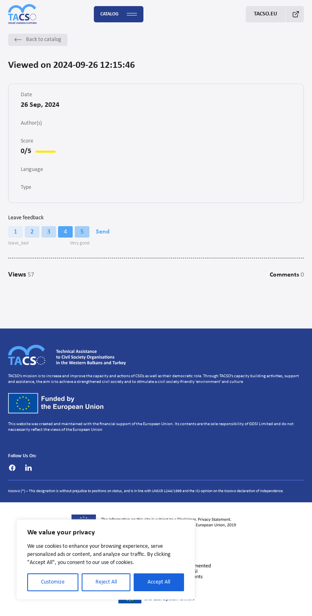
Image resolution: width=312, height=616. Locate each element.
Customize (53, 582)
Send (103, 232)
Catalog (118, 14)
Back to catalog (37, 40)
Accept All (158, 582)
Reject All (106, 582)
